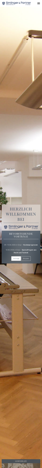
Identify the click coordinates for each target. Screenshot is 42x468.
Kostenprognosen (30, 245)
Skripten (26, 258)
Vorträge (16, 258)
